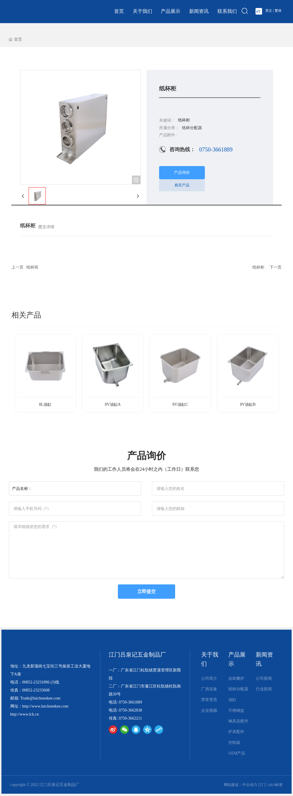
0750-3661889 (216, 149)
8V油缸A (112, 404)
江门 (262, 785)
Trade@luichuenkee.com (40, 698)
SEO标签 (275, 785)
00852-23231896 (36, 682)
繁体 (278, 11)
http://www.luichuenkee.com (45, 706)
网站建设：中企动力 (240, 785)
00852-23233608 (36, 690)
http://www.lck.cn (24, 714)
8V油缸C (180, 404)
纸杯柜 (258, 267)
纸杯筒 (32, 267)
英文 (268, 11)
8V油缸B (248, 404)
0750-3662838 (130, 710)
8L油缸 (45, 404)
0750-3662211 (130, 718)
